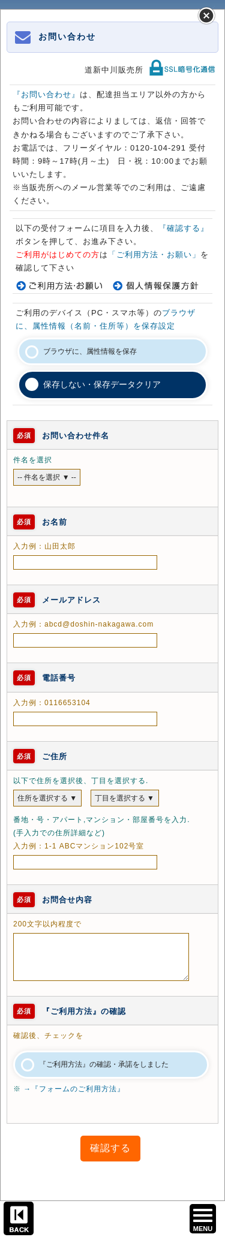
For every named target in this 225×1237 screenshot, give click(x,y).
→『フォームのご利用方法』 (74, 1089)
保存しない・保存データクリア (102, 384)
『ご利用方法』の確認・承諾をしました (104, 1064)
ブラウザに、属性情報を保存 (90, 351)
